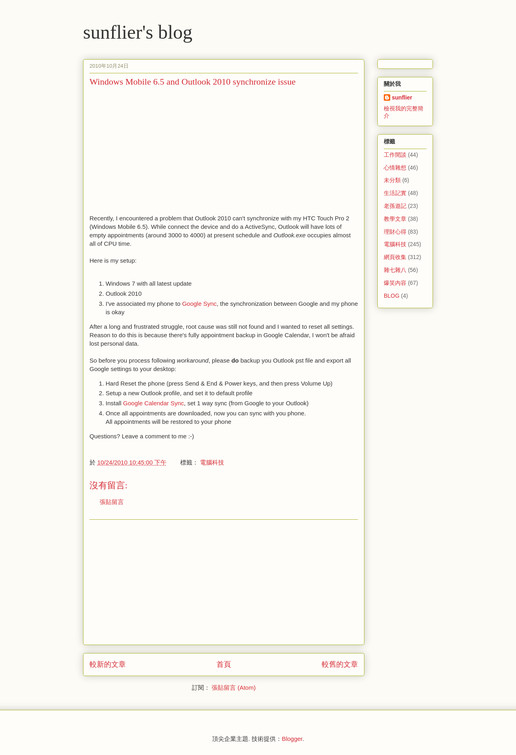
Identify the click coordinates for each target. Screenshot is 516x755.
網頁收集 (395, 257)
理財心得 (395, 231)
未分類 (392, 180)
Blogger (292, 738)
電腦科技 (212, 462)
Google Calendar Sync (153, 403)
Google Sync (199, 303)
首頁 (223, 664)
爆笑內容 (395, 283)
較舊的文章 (340, 664)
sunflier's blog (137, 32)
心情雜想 (395, 167)
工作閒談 (395, 154)
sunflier (402, 97)
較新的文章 (107, 664)
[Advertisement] (157, 149)
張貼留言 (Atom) (234, 687)
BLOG (391, 295)
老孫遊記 (395, 206)
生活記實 (395, 193)
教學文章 (395, 219)
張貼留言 (112, 501)
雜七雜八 (395, 270)
